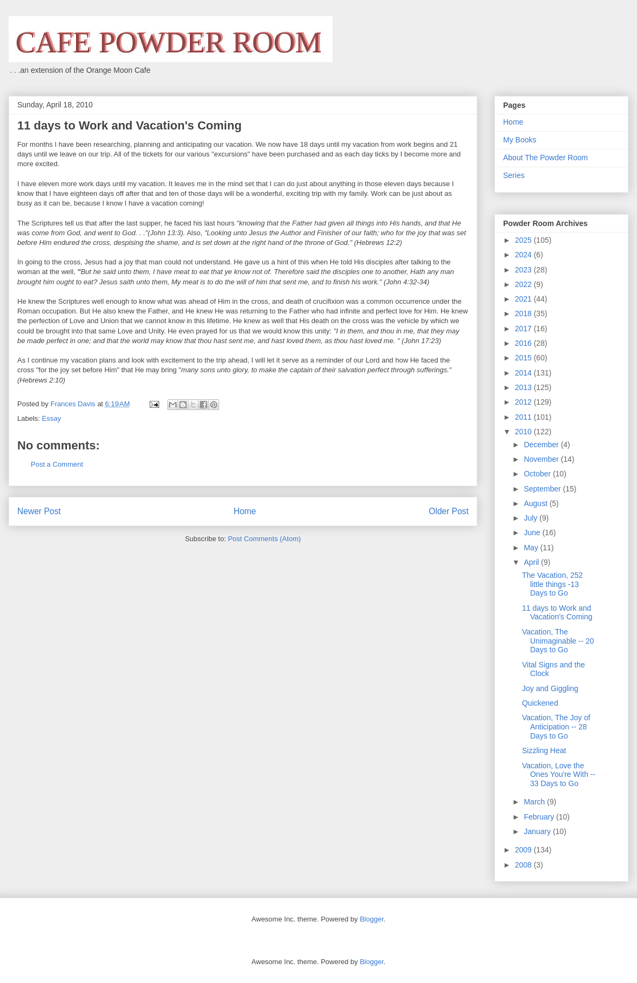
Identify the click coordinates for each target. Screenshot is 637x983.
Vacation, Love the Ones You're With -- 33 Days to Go (558, 774)
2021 (524, 299)
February (540, 817)
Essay (51, 418)
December (542, 444)
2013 (524, 387)
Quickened (540, 703)
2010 (524, 431)
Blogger (371, 919)
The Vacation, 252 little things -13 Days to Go (552, 584)
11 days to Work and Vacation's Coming (557, 613)
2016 (524, 343)
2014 (524, 372)
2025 (524, 240)
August (536, 503)
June (533, 532)
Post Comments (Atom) (264, 539)
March (535, 801)
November (542, 459)
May (532, 547)
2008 (524, 865)
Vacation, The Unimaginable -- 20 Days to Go (558, 640)
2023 (524, 269)
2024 (524, 254)
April (532, 562)
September (543, 488)
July (531, 518)
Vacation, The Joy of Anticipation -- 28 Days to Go (556, 726)
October (538, 473)
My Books (519, 139)
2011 (524, 417)
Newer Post (39, 511)
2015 (524, 357)
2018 (524, 313)
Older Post (449, 511)
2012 (524, 402)
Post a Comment (57, 464)
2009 (524, 849)
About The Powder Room (545, 157)
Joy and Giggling (550, 688)
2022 (524, 284)
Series (514, 175)
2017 (524, 328)
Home (245, 511)
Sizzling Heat (544, 750)
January (538, 831)
